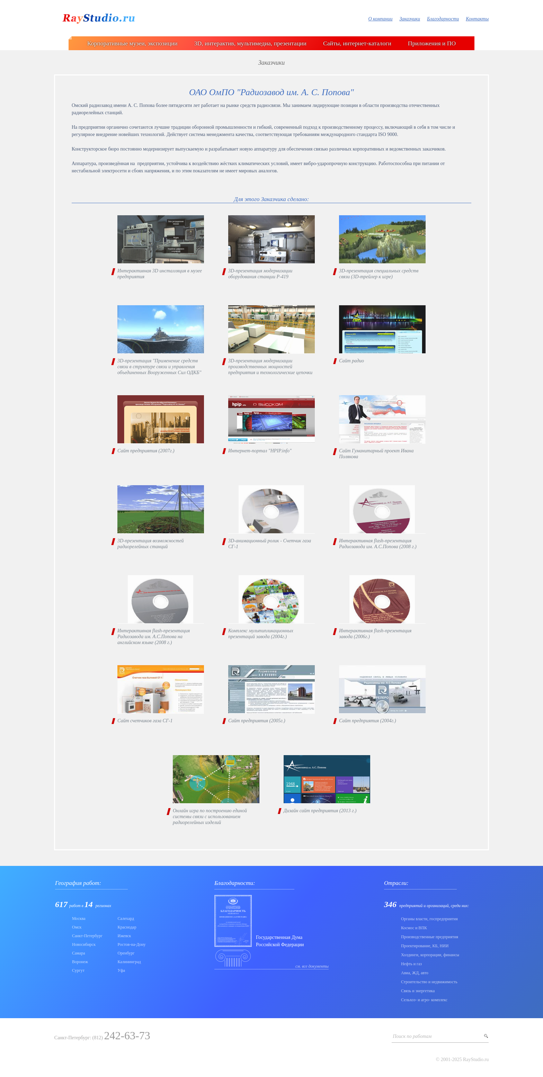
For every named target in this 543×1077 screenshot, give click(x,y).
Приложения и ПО (432, 43)
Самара (78, 953)
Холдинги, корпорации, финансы (430, 954)
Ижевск (124, 935)
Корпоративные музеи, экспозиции (132, 43)
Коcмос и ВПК (414, 927)
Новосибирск (84, 944)
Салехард (126, 918)
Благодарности (443, 18)
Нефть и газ (411, 963)
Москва (79, 918)
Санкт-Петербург (87, 935)
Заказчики (409, 18)
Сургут (78, 970)
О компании (380, 18)
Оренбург (126, 953)
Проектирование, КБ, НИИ (424, 945)
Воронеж (80, 961)
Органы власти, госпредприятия (429, 918)
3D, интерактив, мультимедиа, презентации (250, 43)
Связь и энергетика (418, 990)
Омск (76, 927)
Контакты (477, 18)
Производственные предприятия (429, 936)
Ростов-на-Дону (132, 944)
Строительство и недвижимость (429, 981)
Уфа (121, 970)
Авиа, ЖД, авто (414, 972)
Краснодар (127, 927)
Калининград (129, 961)
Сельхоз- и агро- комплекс (424, 999)
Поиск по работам (412, 1036)
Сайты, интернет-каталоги (357, 43)
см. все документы (312, 966)
